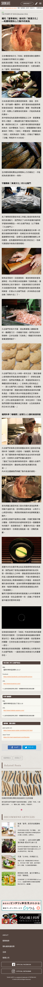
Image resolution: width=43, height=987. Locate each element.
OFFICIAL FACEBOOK (21, 964)
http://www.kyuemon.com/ (11, 683)
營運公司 (6, 958)
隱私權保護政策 (9, 946)
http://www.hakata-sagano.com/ (13, 710)
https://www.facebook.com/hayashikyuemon (17, 676)
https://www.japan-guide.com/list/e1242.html (17, 730)
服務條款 (6, 941)
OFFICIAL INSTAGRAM (21, 971)
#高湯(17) (17, 758)
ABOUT (5, 935)
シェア (14, 747)
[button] (21, 810)
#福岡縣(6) (7, 758)
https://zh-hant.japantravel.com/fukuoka (16, 737)
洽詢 (4, 952)
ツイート (29, 747)
